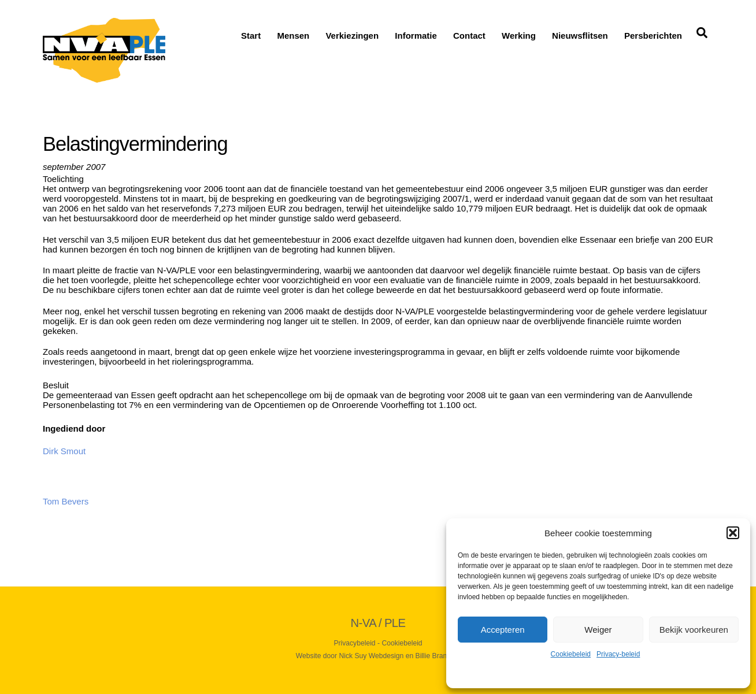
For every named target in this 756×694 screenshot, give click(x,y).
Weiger (598, 629)
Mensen (293, 35)
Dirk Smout (64, 451)
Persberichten (653, 35)
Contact (469, 35)
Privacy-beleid (618, 654)
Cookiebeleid (571, 654)
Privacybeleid (354, 643)
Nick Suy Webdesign (371, 656)
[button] (733, 533)
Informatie (416, 35)
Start (251, 35)
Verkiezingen (352, 35)
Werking (519, 35)
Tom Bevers (65, 501)
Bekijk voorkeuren (693, 629)
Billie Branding (438, 656)
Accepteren (503, 629)
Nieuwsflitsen (580, 35)
